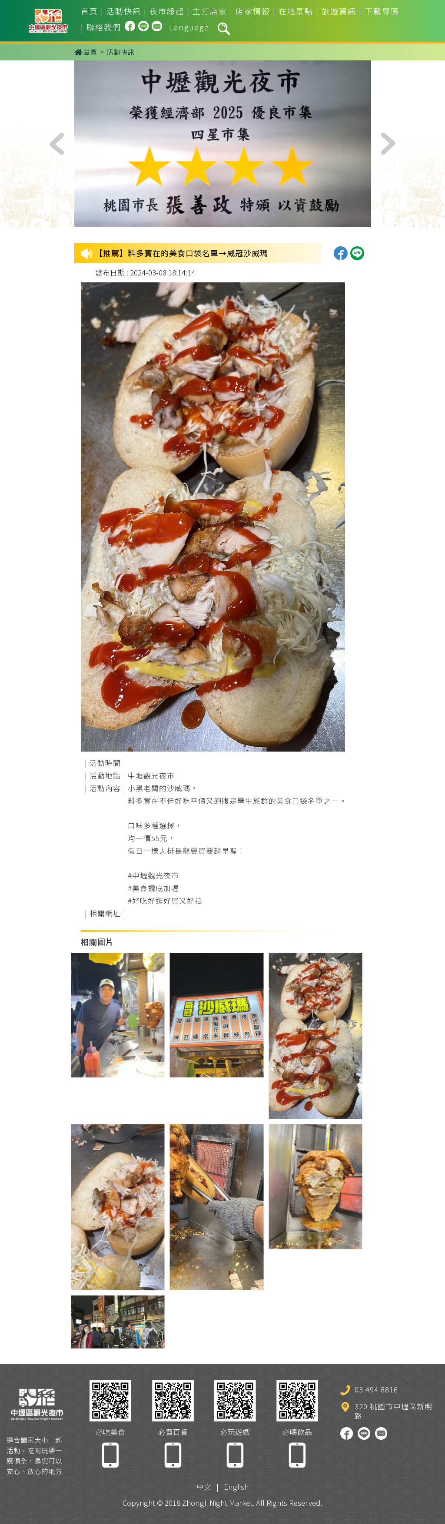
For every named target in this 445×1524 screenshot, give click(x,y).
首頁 (89, 11)
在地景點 (296, 11)
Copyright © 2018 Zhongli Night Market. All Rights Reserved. (222, 1502)
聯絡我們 (103, 27)
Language (189, 27)
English (236, 1486)
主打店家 (210, 11)
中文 (203, 1486)
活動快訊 (123, 11)
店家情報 (253, 11)
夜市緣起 (166, 11)
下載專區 (382, 11)
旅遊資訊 (339, 11)
